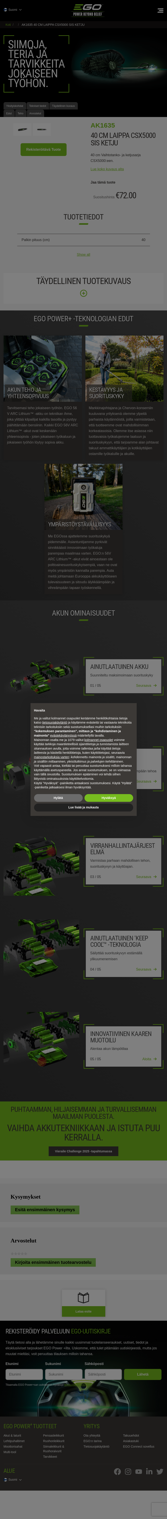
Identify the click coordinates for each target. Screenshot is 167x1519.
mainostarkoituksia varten (51, 757)
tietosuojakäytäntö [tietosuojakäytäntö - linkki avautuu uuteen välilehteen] (54, 722)
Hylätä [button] (58, 798)
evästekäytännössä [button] (63, 735)
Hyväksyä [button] (109, 798)
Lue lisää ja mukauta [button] (83, 807)
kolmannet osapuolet (98, 740)
